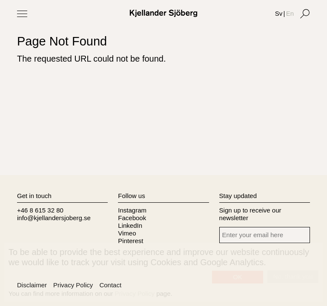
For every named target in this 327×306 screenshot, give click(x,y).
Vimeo (127, 233)
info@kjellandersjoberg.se (54, 217)
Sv (279, 13)
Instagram (132, 210)
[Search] (305, 13)
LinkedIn (130, 225)
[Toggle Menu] (22, 13)
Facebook (132, 217)
